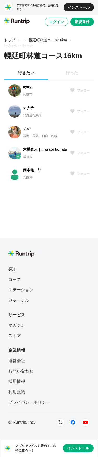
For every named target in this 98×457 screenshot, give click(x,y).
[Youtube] (85, 422)
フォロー (80, 90)
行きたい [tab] (26, 72)
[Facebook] (73, 422)
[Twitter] (60, 422)
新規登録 (82, 22)
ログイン (56, 22)
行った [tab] (72, 72)
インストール (79, 7)
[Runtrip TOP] (17, 21)
